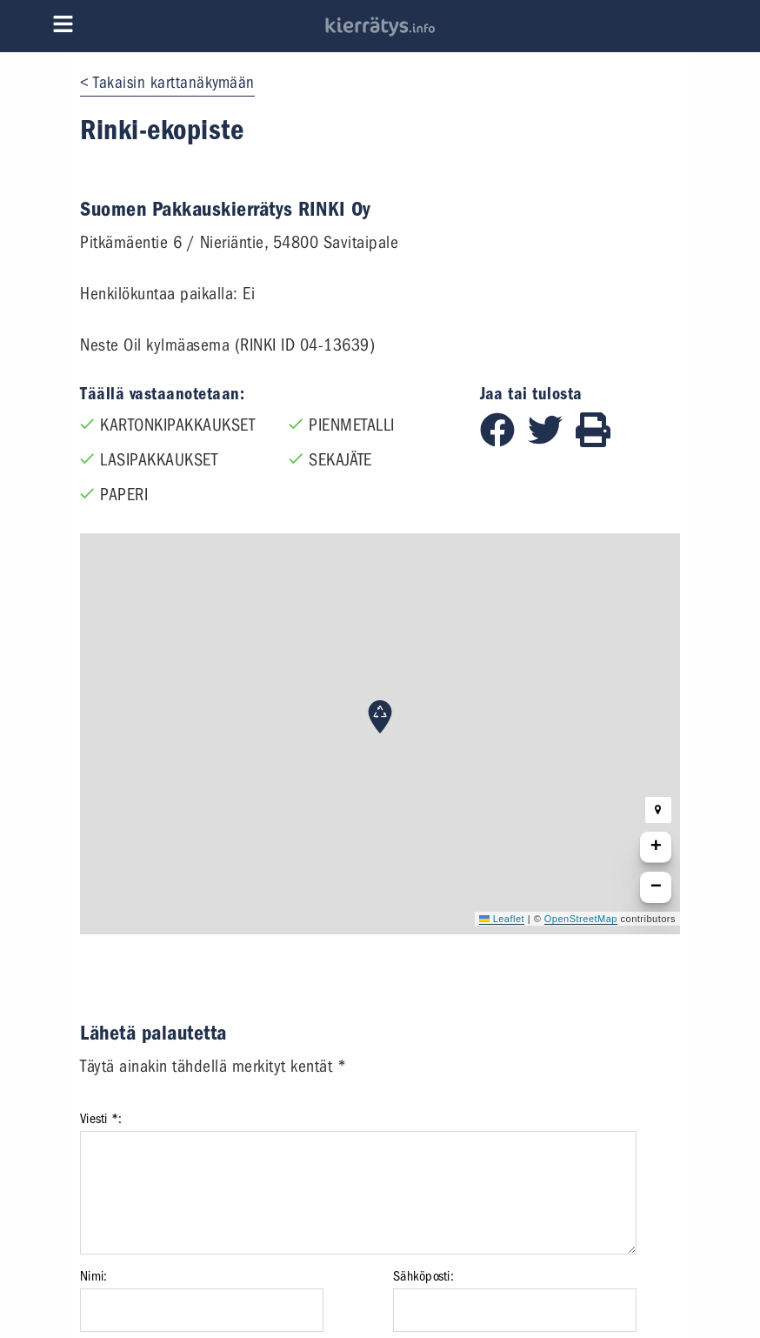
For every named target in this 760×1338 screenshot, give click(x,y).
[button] (380, 716)
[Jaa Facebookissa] (504, 442)
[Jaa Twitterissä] (552, 442)
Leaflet (501, 918)
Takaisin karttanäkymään (174, 82)
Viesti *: (101, 1119)
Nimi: (93, 1276)
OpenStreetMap (580, 918)
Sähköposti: (423, 1276)
